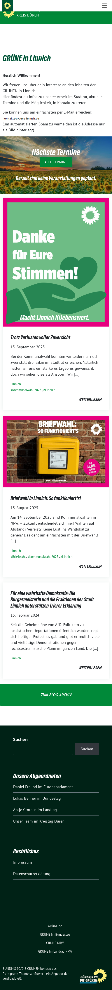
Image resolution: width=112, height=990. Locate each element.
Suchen (20, 733)
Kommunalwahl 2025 (26, 383)
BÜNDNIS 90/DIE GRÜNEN (39, 9)
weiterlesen (90, 392)
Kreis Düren (27, 15)
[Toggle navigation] (104, 31)
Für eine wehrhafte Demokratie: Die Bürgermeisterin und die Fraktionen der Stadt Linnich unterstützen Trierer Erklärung (52, 593)
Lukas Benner (24, 791)
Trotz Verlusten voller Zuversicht (40, 331)
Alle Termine (56, 155)
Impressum (22, 855)
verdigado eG (12, 972)
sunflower (36, 967)
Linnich (15, 377)
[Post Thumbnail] (56, 254)
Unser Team (23, 814)
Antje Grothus (25, 802)
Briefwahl (19, 550)
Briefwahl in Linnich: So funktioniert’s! (45, 491)
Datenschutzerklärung (31, 866)
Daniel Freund (25, 779)
